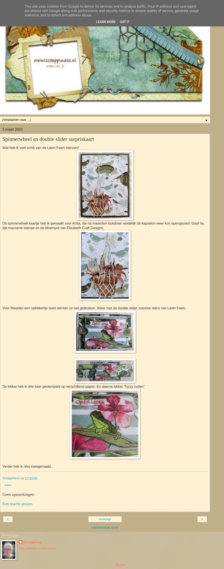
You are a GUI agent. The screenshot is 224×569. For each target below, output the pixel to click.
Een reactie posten (17, 504)
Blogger (121, 564)
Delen (8, 485)
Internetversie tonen (105, 527)
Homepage (105, 519)
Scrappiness (32, 542)
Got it (125, 22)
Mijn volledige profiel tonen (37, 548)
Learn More (106, 22)
